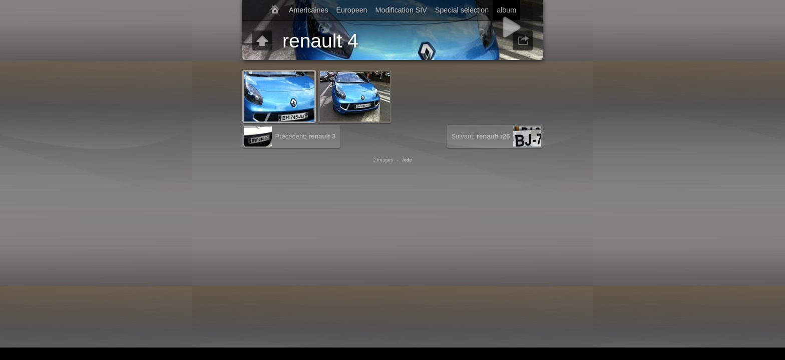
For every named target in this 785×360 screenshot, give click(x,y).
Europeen (351, 10)
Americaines (308, 10)
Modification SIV (401, 10)
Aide (407, 159)
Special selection (462, 10)
